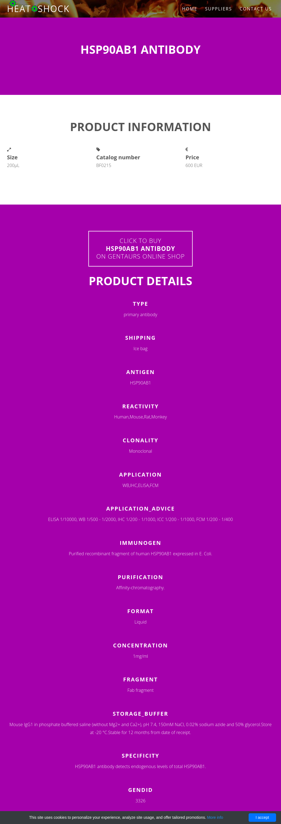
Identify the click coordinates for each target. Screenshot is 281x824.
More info (215, 817)
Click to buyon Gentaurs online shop (140, 248)
